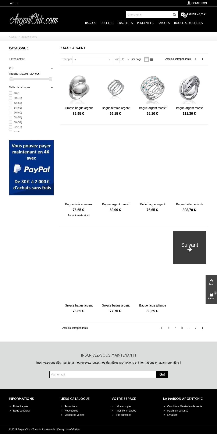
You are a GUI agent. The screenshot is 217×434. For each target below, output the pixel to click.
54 (18, 107)
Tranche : (14, 73)
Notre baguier (19, 406)
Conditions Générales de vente (182, 406)
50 (18, 98)
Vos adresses (121, 415)
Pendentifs (145, 23)
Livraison (170, 415)
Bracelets (125, 23)
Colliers (106, 23)
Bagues (90, 23)
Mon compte (123, 406)
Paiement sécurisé (175, 411)
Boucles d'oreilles (188, 23)
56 (18, 112)
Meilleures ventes (72, 415)
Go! (162, 374)
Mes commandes (126, 410)
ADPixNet (74, 429)
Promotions (69, 406)
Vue (117, 59)
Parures (164, 23)
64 (17, 131)
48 (17, 93)
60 (18, 122)
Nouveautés (69, 411)
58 (18, 117)
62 (18, 127)
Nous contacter (19, 411)
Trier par (67, 59)
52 (18, 102)
